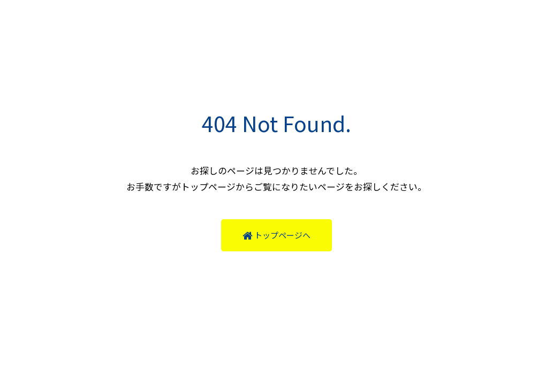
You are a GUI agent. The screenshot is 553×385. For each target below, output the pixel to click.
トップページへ (276, 235)
